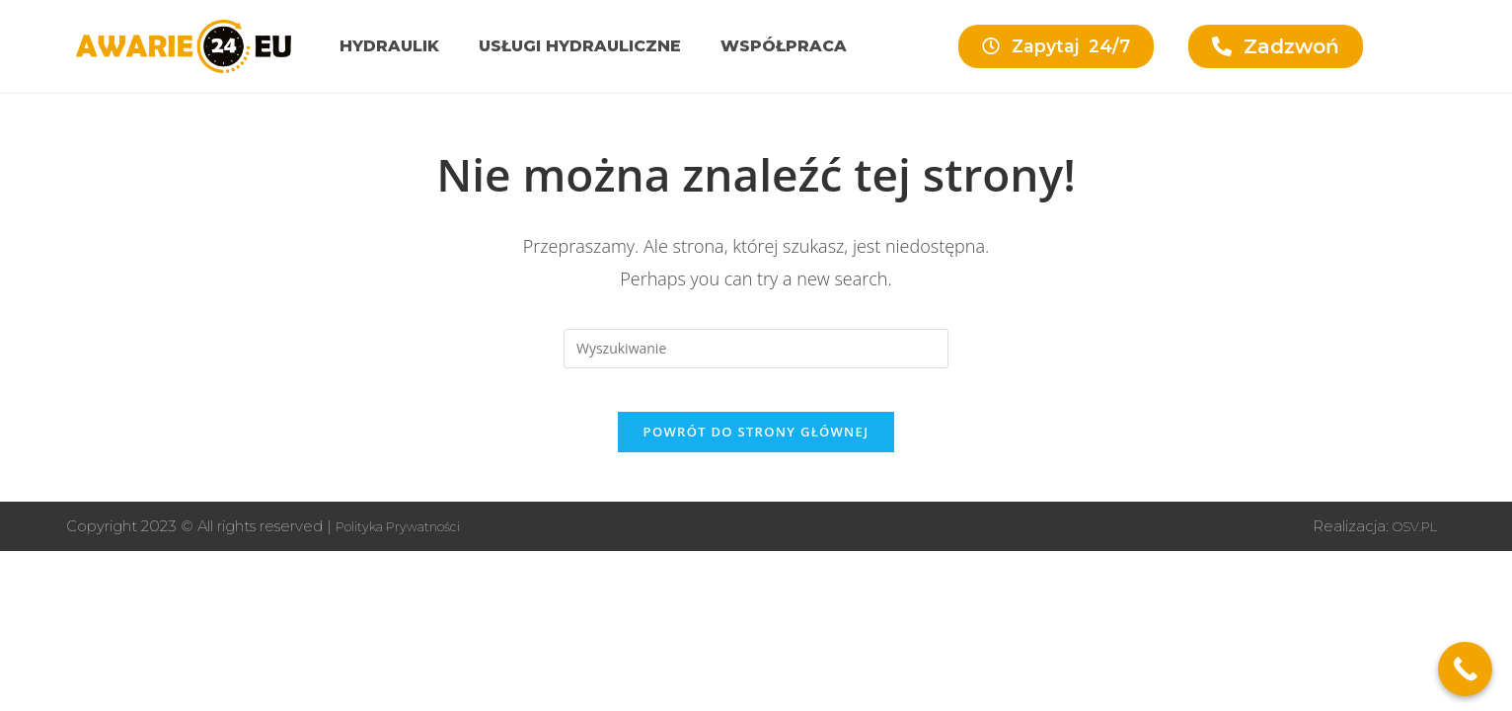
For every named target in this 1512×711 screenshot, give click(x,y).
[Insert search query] (756, 348)
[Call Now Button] (1465, 669)
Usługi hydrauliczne (580, 46)
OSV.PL (1410, 541)
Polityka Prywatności (411, 541)
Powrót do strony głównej (756, 447)
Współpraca (783, 46)
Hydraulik (389, 46)
